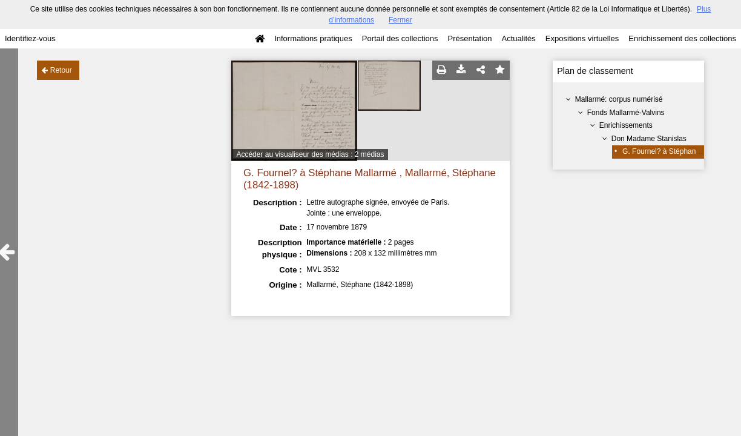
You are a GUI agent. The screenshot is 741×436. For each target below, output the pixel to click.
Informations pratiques (313, 38)
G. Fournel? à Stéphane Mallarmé (677, 151)
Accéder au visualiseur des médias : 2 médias (310, 154)
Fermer (400, 20)
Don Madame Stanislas (649, 138)
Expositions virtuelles (582, 38)
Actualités (518, 38)
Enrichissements (626, 125)
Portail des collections (400, 38)
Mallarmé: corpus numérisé (619, 99)
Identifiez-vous (30, 38)
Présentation (469, 38)
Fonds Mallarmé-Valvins (626, 112)
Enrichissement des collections (682, 38)
